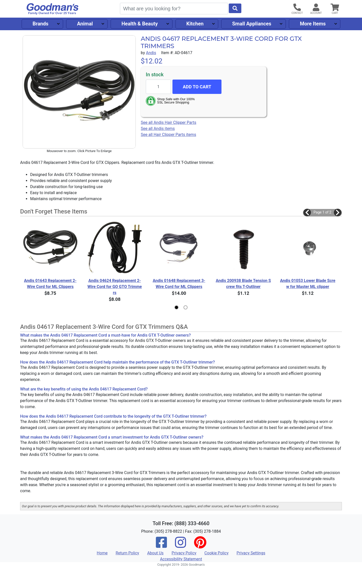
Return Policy (127, 553)
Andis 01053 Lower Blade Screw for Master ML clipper (307, 283)
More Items (313, 24)
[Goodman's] (52, 9)
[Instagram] (180, 545)
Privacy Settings (251, 553)
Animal (85, 24)
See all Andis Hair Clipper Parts (168, 122)
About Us (155, 553)
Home (102, 553)
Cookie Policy (216, 553)
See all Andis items (158, 128)
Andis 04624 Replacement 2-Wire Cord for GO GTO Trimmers (114, 286)
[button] (307, 212)
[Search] (174, 8)
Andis (151, 52)
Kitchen (194, 24)
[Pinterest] (200, 545)
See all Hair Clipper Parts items (168, 134)
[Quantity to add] (158, 87)
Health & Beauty (139, 24)
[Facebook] (161, 545)
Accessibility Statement (181, 559)
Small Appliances (252, 24)
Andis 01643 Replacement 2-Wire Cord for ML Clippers (50, 283)
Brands (40, 24)
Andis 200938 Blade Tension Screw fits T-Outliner (243, 283)
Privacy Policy (184, 553)
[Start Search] (235, 8)
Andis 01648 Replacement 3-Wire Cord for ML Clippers (179, 283)
